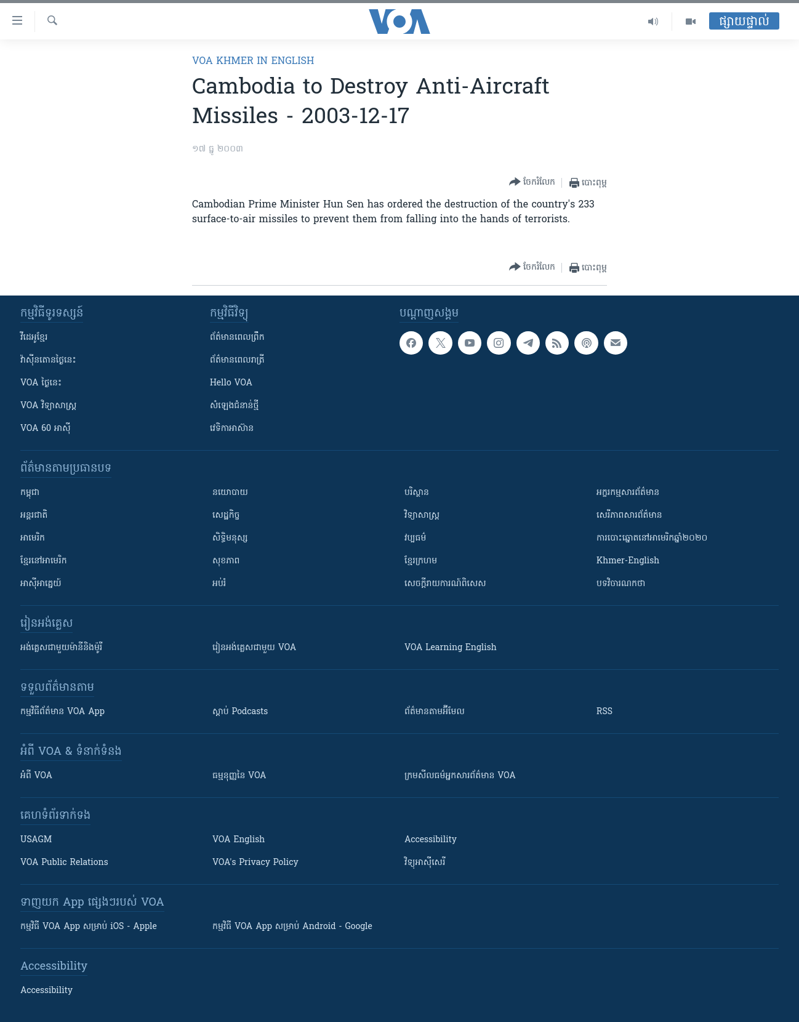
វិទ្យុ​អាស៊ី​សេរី (424, 862)
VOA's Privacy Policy (255, 862)
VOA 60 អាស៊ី (45, 428)
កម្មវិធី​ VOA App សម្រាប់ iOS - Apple (88, 926)
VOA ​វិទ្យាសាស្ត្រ (48, 406)
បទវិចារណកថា (620, 583)
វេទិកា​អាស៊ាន (232, 428)
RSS (604, 712)
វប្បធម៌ (415, 538)
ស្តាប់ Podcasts (240, 712)
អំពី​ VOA (36, 776)
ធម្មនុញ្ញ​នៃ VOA (239, 776)
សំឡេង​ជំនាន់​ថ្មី (234, 406)
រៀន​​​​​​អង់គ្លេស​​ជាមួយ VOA (254, 648)
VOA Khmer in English (253, 61)
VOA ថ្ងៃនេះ (41, 383)
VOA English (238, 840)
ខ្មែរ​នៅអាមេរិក (43, 561)
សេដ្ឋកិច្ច (225, 515)
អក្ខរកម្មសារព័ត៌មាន (627, 492)
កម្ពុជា (29, 492)
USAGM (36, 840)
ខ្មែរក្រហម (420, 561)
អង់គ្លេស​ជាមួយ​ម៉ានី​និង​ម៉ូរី (61, 648)
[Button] (532, 182)
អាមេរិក (32, 538)
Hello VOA (231, 383)
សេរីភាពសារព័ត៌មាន (629, 515)
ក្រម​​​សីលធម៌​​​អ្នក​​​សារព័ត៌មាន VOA (460, 776)
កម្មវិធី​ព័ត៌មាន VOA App (62, 712)
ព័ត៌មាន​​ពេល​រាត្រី (237, 360)
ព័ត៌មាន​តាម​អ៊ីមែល (434, 712)
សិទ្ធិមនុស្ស (230, 538)
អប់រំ (219, 583)
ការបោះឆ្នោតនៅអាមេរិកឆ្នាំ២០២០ (651, 538)
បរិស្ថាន (416, 492)
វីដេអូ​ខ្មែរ (33, 337)
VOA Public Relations (64, 862)
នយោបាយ (230, 492)
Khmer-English (627, 561)
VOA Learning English (450, 648)
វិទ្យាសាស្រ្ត (422, 515)
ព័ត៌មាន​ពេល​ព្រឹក (237, 337)
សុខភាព (225, 561)
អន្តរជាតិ (33, 515)
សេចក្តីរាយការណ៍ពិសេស (445, 583)
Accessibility (430, 840)
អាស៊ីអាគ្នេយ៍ (41, 583)
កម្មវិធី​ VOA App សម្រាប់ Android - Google (292, 926)
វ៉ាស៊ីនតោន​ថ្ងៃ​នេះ (48, 360)
